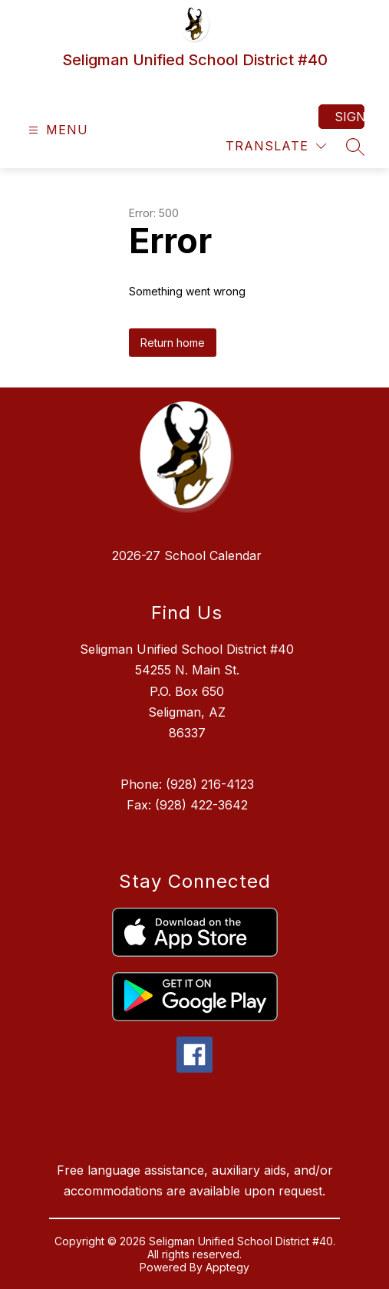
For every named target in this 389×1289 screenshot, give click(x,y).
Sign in (349, 116)
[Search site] (355, 146)
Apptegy (227, 1267)
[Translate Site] (276, 146)
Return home (172, 342)
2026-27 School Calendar (187, 555)
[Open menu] (56, 130)
